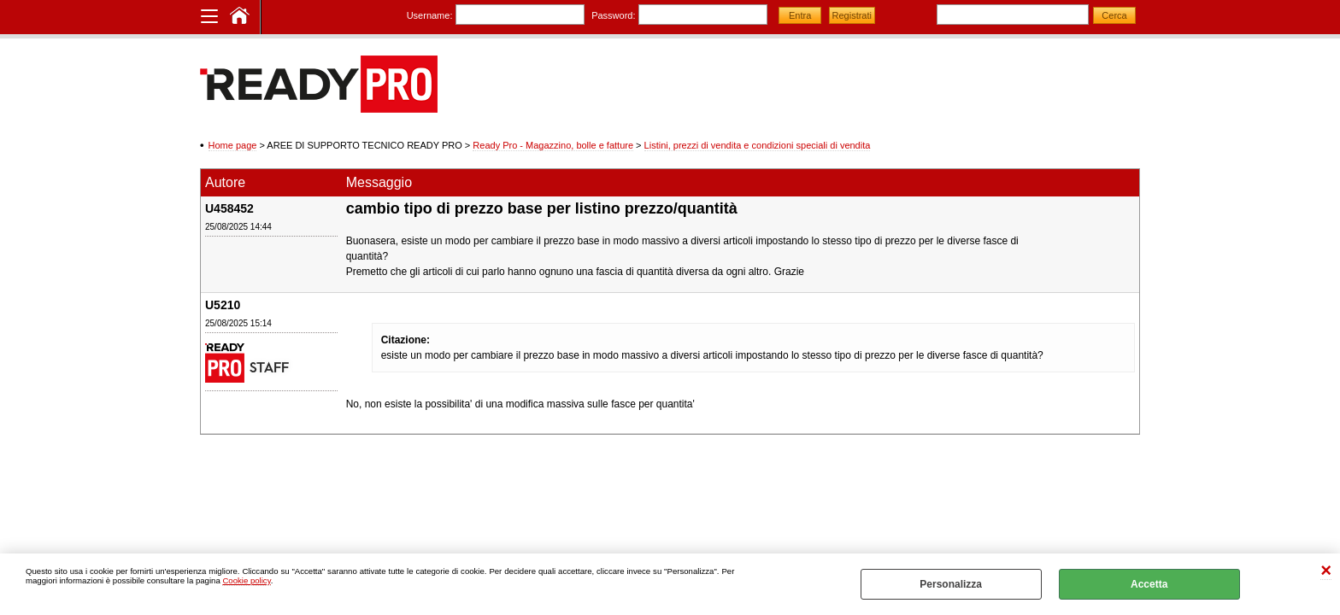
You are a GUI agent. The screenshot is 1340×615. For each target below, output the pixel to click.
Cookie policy (246, 580)
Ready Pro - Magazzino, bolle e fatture (553, 145)
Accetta (1149, 584)
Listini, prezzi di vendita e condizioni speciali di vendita (757, 145)
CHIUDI (1325, 571)
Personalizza (951, 584)
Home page (233, 145)
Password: (613, 15)
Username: (430, 15)
